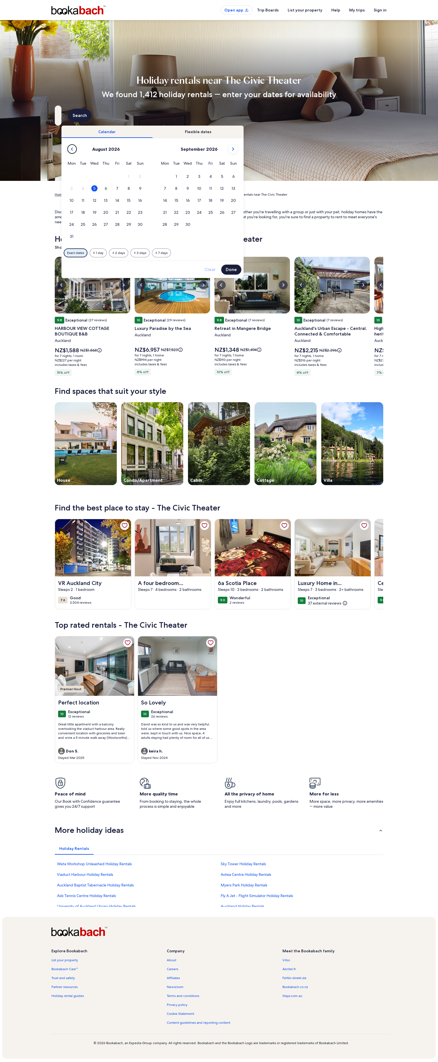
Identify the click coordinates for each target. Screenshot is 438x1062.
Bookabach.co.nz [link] (295, 987)
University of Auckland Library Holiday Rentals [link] (96, 906)
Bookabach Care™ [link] (64, 969)
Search (368, 115)
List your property (305, 10)
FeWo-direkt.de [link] (294, 978)
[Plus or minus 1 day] (194, 252)
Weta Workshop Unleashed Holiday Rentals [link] (94, 863)
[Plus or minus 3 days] (236, 252)
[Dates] (206, 115)
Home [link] (59, 194)
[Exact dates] (172, 252)
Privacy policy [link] (177, 1005)
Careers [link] (172, 969)
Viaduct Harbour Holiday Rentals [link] (85, 874)
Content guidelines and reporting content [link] (198, 1022)
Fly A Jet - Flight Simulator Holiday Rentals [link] (257, 895)
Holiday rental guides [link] (67, 996)
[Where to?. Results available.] (106, 115)
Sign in (380, 10)
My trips (357, 10)
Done (327, 269)
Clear (306, 269)
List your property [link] (64, 960)
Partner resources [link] (64, 987)
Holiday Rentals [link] (81, 194)
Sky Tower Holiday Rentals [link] (243, 863)
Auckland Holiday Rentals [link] (242, 906)
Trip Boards (268, 10)
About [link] (171, 960)
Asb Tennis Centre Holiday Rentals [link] (86, 895)
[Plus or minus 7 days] (257, 252)
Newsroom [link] (175, 987)
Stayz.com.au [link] (292, 996)
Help (335, 10)
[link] (124, 525)
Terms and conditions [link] (183, 996)
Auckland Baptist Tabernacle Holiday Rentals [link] (95, 885)
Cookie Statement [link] (180, 1013)
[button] (225, 176)
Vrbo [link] (286, 960)
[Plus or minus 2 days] (214, 252)
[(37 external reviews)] (327, 603)
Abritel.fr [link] (289, 969)
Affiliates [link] (173, 978)
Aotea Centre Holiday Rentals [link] (246, 874)
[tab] (203, 132)
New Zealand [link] (108, 194)
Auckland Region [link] (136, 194)
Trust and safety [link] (63, 978)
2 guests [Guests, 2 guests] (278, 118)
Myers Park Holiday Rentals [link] (244, 885)
